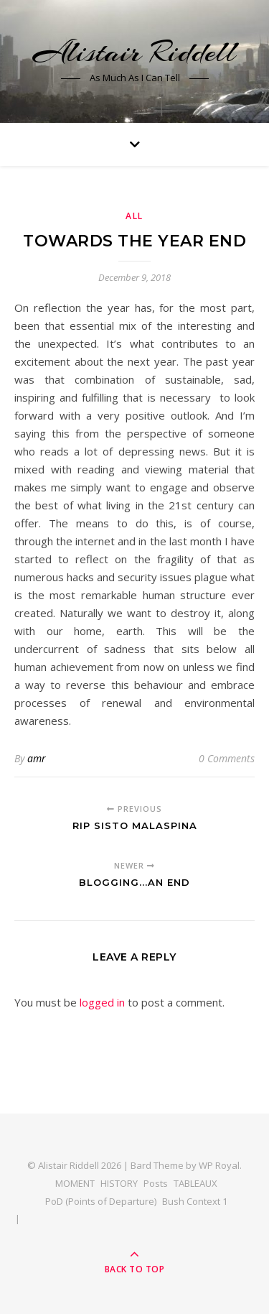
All (134, 216)
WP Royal (219, 1165)
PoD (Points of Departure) (100, 1201)
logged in (102, 1002)
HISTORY (119, 1183)
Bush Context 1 (194, 1201)
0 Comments (227, 758)
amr (36, 758)
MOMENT (75, 1183)
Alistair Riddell (134, 52)
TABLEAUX (195, 1183)
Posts (155, 1183)
